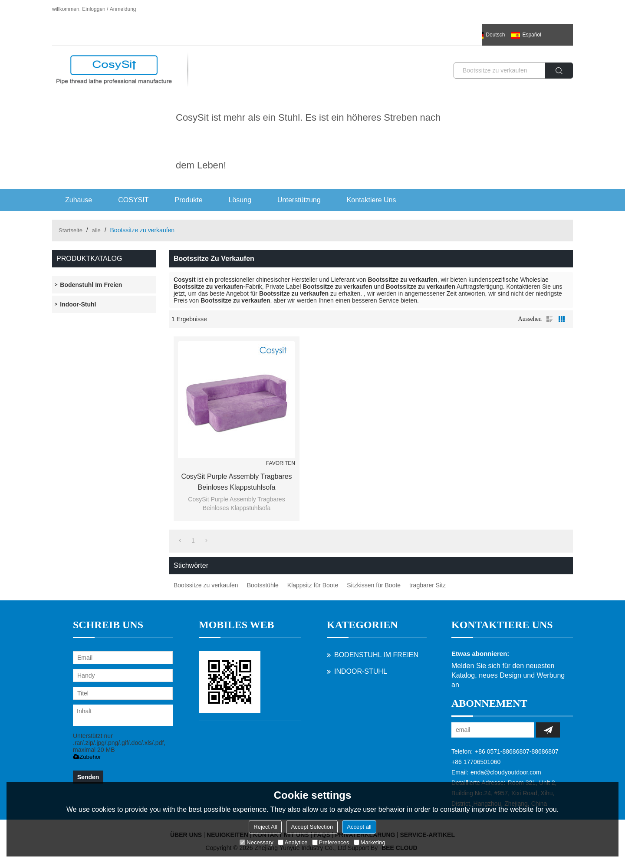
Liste (549, 319)
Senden (88, 777)
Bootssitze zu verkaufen (206, 585)
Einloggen (93, 9)
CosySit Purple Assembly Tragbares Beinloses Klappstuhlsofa (236, 482)
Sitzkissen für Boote (374, 585)
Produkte (189, 200)
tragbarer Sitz (427, 585)
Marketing (369, 842)
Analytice (293, 842)
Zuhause (78, 200)
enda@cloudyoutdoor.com (505, 772)
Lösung (240, 200)
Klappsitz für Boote (313, 585)
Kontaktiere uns (371, 200)
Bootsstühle (263, 585)
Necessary (256, 842)
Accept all (359, 826)
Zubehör (87, 757)
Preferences (330, 842)
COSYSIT (133, 200)
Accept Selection (312, 826)
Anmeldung (123, 9)
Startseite (70, 230)
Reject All (265, 826)
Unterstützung (299, 200)
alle (96, 230)
